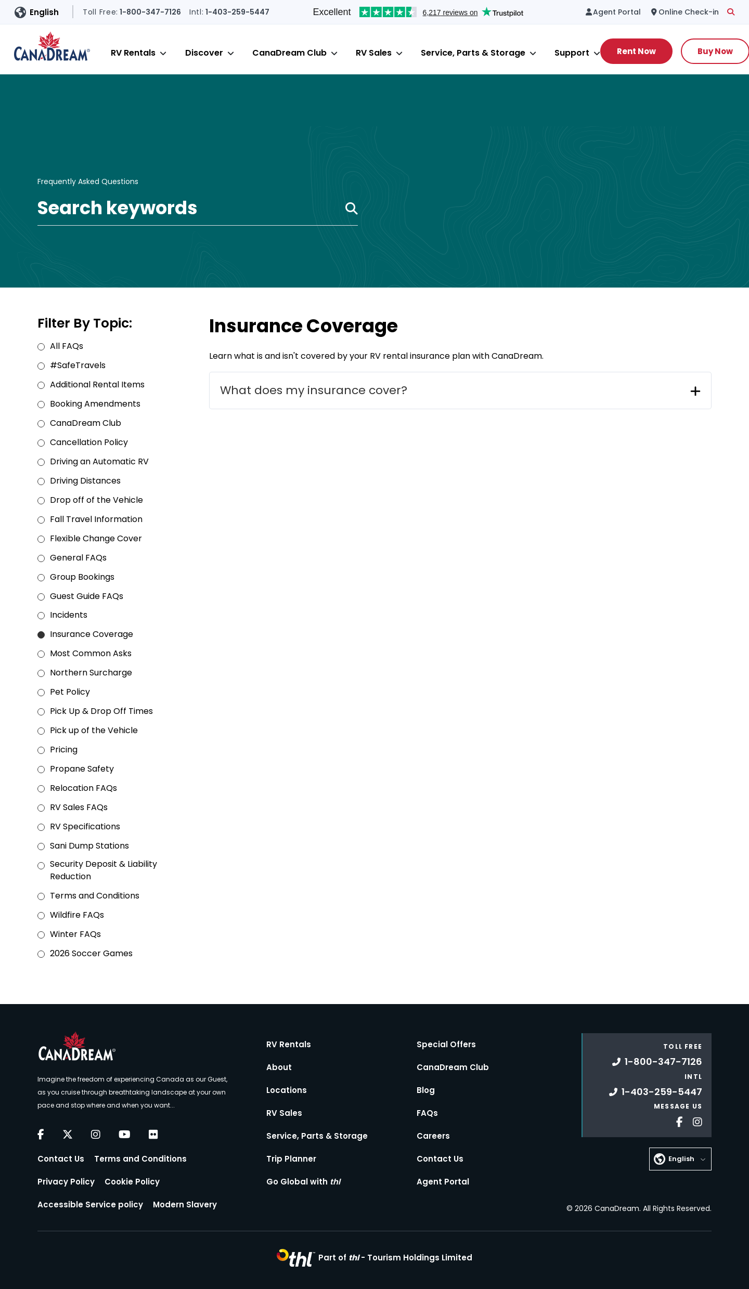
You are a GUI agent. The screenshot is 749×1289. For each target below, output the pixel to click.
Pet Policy (70, 692)
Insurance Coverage (91, 634)
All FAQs (66, 346)
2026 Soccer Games (91, 953)
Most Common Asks (91, 653)
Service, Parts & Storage (473, 53)
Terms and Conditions (94, 896)
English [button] (44, 12)
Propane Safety (82, 769)
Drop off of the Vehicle (96, 500)
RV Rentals (133, 53)
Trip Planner (291, 1158)
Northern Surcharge (91, 673)
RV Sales (374, 53)
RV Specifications (85, 826)
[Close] (163, 53)
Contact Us (60, 1158)
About (279, 1067)
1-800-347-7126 (657, 1061)
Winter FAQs (75, 934)
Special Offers (446, 1044)
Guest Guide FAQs (86, 596)
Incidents (68, 615)
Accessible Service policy (90, 1204)
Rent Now (636, 51)
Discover (204, 53)
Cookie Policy (132, 1181)
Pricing (64, 750)
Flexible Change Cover (96, 538)
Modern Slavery (185, 1204)
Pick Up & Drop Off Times (101, 711)
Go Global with (303, 1181)
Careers (433, 1135)
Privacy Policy (66, 1181)
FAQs (427, 1113)
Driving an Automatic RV (99, 461)
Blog (426, 1090)
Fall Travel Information (96, 519)
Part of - (395, 1257)
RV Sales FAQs (79, 807)
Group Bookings (82, 577)
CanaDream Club (289, 53)
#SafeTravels (78, 365)
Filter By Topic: (84, 323)
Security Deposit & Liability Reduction (103, 870)
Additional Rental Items (97, 384)
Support (571, 53)
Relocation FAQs (83, 788)
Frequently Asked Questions (87, 182)
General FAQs (78, 558)
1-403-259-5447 (655, 1091)
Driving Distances (85, 481)
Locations (286, 1090)
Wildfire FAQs (77, 915)
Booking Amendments (95, 404)
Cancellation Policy (89, 442)
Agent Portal (443, 1181)
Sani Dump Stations (89, 846)
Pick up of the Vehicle (94, 730)
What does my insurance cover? (313, 390)
